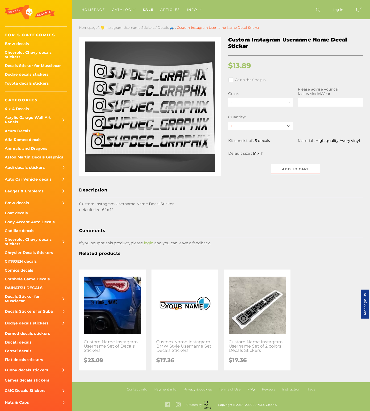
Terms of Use (229, 389)
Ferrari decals (18, 351)
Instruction (291, 389)
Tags (311, 389)
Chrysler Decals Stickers (29, 252)
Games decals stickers (27, 380)
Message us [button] (365, 304)
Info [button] (194, 10)
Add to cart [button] (295, 169)
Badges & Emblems (24, 191)
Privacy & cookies (198, 389)
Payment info (165, 389)
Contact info (137, 389)
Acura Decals (17, 131)
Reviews (268, 389)
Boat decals (16, 213)
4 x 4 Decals (17, 109)
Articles (170, 10)
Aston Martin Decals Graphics (34, 157)
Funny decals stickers (26, 370)
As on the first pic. (247, 79)
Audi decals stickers (25, 167)
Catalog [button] (124, 10)
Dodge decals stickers (27, 74)
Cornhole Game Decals (27, 279)
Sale (148, 10)
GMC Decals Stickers (25, 390)
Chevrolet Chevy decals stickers (28, 54)
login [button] (148, 243)
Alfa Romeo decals (23, 139)
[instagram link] (178, 405)
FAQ (251, 389)
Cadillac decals (19, 230)
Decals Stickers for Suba (29, 311)
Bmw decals (17, 44)
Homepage (93, 10)
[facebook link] (167, 405)
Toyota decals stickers (27, 83)
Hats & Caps (17, 402)
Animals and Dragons (26, 148)
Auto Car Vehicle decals (28, 179)
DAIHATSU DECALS (23, 288)
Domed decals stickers (27, 333)
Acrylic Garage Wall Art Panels (28, 119)
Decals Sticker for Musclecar (33, 65)
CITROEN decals (21, 261)
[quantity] (260, 126)
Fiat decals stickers (24, 359)
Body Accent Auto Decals (30, 222)
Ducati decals (18, 342)
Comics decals (19, 270)
